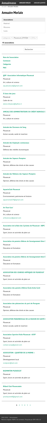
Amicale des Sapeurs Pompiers (14, 158)
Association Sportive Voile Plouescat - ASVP (19, 335)
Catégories (7, 64)
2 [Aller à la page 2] (19, 405)
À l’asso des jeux (9, 94)
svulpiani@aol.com (10, 363)
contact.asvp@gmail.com (12, 345)
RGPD (14, 419)
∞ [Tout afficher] (30, 405)
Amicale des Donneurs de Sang (14, 127)
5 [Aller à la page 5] (27, 405)
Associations (8, 20)
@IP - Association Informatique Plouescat (18, 75)
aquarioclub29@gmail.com (13, 200)
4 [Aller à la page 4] (24, 405)
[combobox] (7, 37)
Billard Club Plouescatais (12, 386)
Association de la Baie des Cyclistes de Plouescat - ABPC (24, 226)
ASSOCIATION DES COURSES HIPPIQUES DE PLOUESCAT (23, 272)
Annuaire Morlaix (25, 3)
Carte (5, 31)
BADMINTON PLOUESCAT (12, 371)
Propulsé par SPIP (30, 419)
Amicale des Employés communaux (16, 143)
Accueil (4, 6)
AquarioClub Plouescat (11, 189)
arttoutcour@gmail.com (12, 218)
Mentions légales (6, 419)
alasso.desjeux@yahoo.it (12, 104)
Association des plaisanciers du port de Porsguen (21, 303)
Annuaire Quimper (39, 3)
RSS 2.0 (38, 419)
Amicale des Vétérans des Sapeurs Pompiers (19, 174)
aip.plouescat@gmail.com (13, 86)
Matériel (7, 23)
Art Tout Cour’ (8, 208)
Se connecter (20, 419)
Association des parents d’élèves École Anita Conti (21, 288)
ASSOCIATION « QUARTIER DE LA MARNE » (19, 353)
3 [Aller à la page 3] (22, 405)
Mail (4, 68)
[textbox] (7, 38)
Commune (6, 61)
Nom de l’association (11, 57)
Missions (7, 27)
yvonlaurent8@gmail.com (12, 397)
